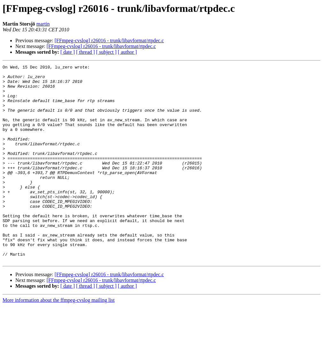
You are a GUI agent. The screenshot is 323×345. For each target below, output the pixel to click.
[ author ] (127, 52)
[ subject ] (106, 52)
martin (43, 24)
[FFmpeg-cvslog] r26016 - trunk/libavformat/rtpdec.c (109, 40)
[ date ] (67, 52)
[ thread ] (85, 52)
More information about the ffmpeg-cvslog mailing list (59, 339)
